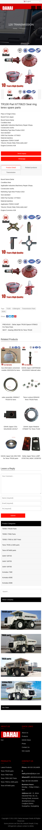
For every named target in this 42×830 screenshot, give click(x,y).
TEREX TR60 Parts (9, 534)
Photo (24, 744)
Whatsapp (21, 159)
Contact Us (25, 747)
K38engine (16, 308)
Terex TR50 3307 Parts (9, 778)
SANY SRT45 (7, 556)
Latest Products (6, 767)
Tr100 (8, 308)
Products (25, 736)
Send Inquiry (21, 153)
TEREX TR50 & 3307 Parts (11, 539)
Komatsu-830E (7, 577)
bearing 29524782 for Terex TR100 (20, 330)
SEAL (4, 311)
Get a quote (26, 751)
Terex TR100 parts (7, 771)
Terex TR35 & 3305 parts (10, 545)
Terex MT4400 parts (9, 550)
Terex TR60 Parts (7, 775)
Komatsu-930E (7, 583)
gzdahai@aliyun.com (32, 773)
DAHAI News (26, 740)
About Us (25, 733)
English (27, 1)
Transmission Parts (28, 308)
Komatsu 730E (7, 572)
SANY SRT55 (7, 561)
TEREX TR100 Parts (9, 529)
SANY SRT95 (7, 567)
